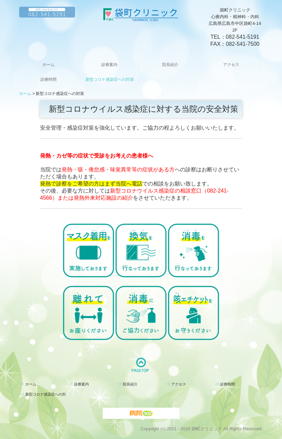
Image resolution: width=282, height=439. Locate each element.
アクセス (231, 64)
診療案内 (109, 64)
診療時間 (48, 79)
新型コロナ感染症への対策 (109, 79)
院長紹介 (170, 64)
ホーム (48, 64)
